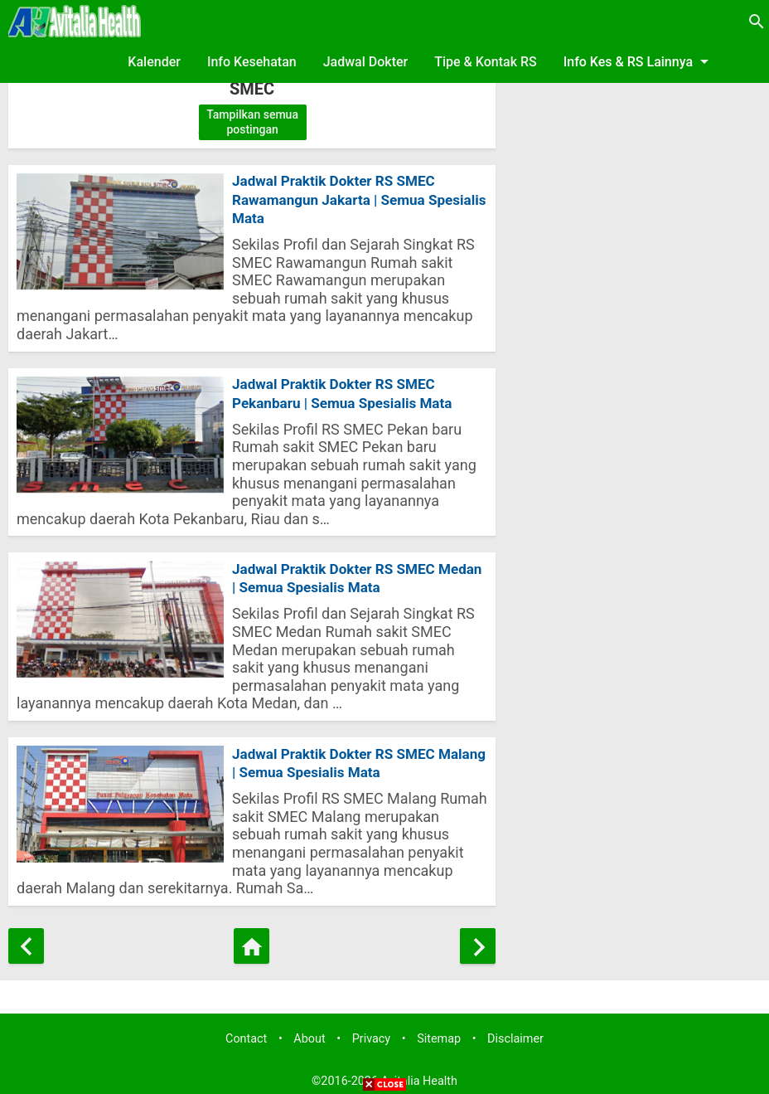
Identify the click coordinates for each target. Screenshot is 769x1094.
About (309, 1034)
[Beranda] (251, 941)
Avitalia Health (419, 1076)
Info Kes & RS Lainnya (638, 61)
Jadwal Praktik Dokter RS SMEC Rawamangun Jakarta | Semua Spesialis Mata (339, 202)
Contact (246, 1034)
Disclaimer (515, 1034)
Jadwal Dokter (366, 62)
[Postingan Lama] (478, 941)
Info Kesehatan (252, 62)
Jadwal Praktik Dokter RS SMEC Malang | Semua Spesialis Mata (339, 756)
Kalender (154, 62)
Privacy (371, 1034)
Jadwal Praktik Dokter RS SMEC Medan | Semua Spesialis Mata (339, 569)
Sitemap (439, 1034)
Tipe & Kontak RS (485, 62)
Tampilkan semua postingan (252, 122)
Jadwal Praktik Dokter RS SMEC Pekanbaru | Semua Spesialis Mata (348, 381)
